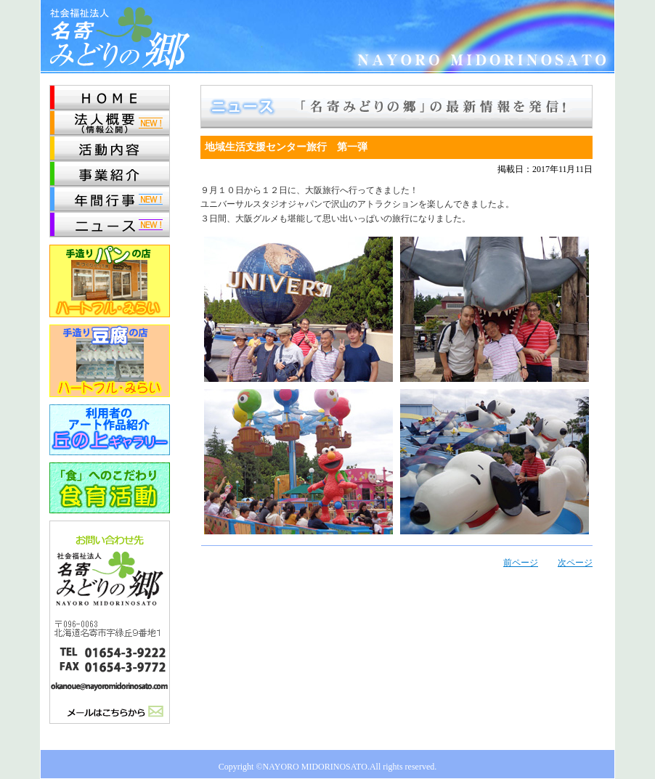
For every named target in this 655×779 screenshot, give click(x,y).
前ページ (520, 563)
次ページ (575, 563)
